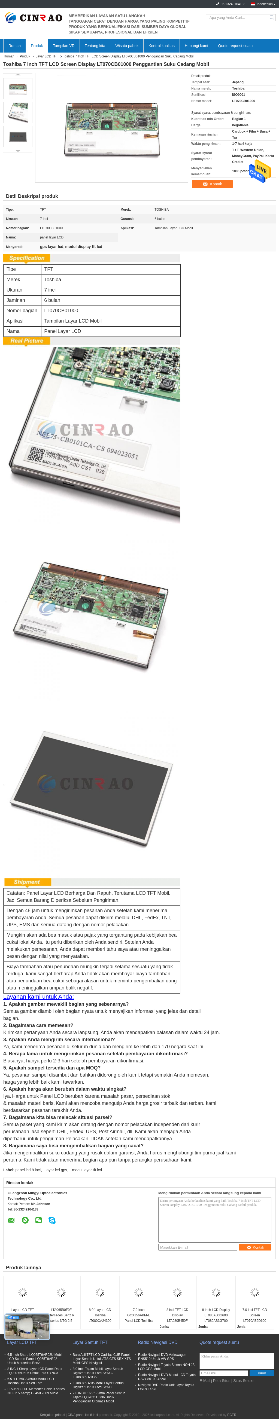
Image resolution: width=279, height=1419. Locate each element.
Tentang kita (95, 46)
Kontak (216, 184)
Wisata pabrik (126, 46)
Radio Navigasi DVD (158, 1342)
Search (272, 17)
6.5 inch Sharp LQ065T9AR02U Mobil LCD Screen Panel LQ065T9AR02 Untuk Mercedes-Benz (34, 1359)
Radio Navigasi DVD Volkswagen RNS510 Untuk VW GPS (162, 1357)
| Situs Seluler (243, 1380)
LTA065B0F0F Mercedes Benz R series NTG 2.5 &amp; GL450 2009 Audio (61, 1315)
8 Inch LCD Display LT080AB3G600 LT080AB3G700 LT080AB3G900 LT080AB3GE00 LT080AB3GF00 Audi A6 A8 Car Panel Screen (216, 1315)
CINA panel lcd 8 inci (83, 1415)
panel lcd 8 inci (28, 1170)
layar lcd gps (56, 1170)
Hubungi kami (196, 46)
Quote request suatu (235, 46)
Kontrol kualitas (161, 46)
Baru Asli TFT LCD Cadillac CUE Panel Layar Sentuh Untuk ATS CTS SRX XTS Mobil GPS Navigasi (102, 1359)
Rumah (14, 46)
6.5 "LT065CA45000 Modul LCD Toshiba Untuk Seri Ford (30, 1381)
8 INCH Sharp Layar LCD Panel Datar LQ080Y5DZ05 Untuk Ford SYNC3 (34, 1371)
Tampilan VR (64, 46)
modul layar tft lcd (87, 1170)
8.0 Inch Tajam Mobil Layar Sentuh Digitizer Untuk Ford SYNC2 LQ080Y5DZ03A (98, 1373)
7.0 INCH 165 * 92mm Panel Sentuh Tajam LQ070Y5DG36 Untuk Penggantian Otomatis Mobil (99, 1397)
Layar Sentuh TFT (90, 1342)
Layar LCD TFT (47, 56)
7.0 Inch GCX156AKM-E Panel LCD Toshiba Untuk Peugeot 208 (139, 1315)
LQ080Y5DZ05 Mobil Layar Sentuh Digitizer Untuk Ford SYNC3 (98, 1385)
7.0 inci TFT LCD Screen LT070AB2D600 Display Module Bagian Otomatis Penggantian (254, 1315)
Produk (37, 46)
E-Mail (204, 1380)
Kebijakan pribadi (52, 1415)
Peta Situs (221, 1380)
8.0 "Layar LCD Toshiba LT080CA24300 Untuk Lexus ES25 (99, 1315)
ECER (231, 1415)
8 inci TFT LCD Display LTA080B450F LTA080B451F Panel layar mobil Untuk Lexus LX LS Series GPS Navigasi (177, 1315)
